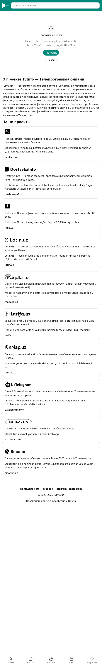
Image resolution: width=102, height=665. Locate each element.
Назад (50, 60)
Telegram (61, 488)
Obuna (72, 501)
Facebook (47, 488)
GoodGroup (58, 501)
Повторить (51, 52)
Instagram (75, 488)
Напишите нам (29, 488)
